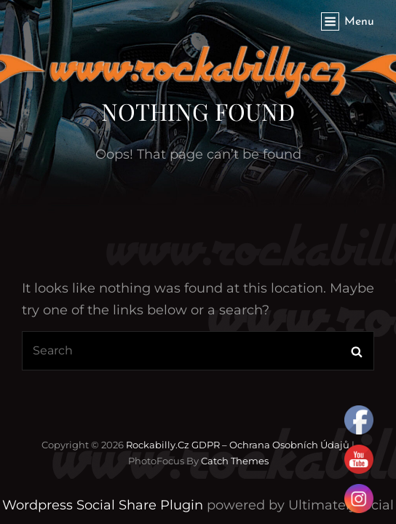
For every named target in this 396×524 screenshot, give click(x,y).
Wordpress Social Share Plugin (104, 505)
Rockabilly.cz (157, 444)
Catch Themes (235, 461)
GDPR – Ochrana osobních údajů (270, 444)
